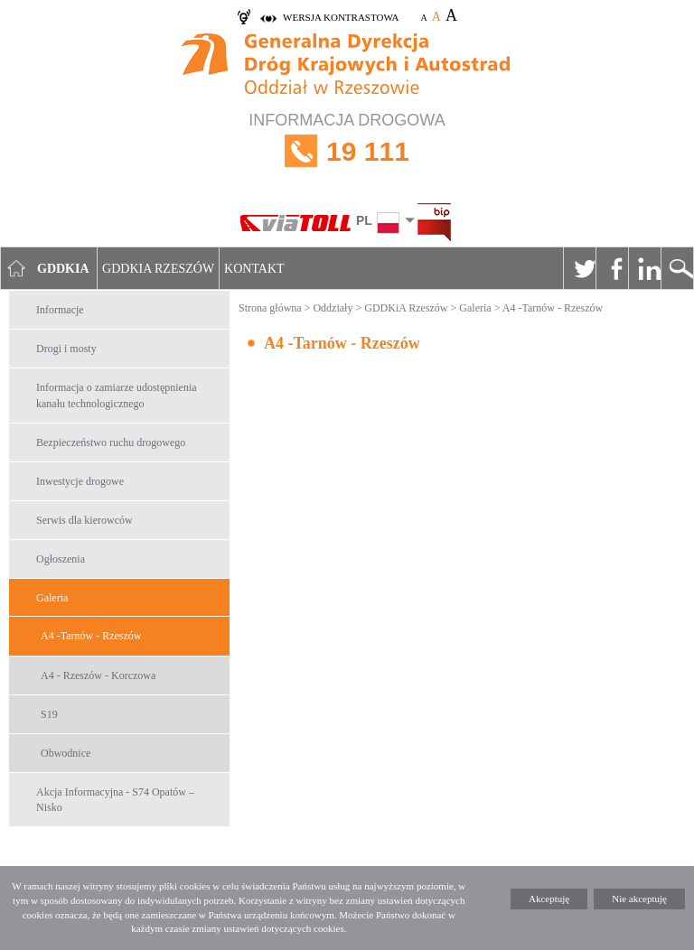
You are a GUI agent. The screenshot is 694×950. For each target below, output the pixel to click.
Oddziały (332, 308)
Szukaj (677, 268)
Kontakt (254, 268)
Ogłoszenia (60, 559)
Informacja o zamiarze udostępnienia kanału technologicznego (116, 395)
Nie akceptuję (639, 898)
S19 (49, 714)
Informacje (60, 309)
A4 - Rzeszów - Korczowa (98, 675)
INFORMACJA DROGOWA (347, 151)
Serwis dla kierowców (84, 520)
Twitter (579, 268)
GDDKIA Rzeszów (158, 268)
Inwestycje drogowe (80, 481)
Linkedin (644, 268)
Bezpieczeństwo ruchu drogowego (110, 442)
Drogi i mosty (66, 348)
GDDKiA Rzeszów (405, 308)
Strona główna (270, 308)
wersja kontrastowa (341, 17)
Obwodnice (65, 753)
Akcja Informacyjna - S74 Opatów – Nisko (115, 800)
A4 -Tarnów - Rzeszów (91, 635)
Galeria (52, 597)
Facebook (612, 268)
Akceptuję (549, 898)
